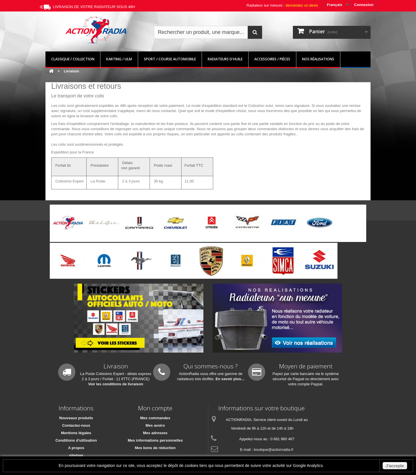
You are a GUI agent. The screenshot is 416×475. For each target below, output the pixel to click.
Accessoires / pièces (272, 59)
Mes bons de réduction (155, 448)
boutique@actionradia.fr (273, 449)
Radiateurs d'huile (225, 59)
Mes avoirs (155, 425)
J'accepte (395, 466)
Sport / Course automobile (170, 59)
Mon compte (155, 408)
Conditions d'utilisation (76, 440)
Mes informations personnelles (155, 440)
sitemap (76, 455)
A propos (76, 448)
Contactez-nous (76, 425)
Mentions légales (76, 433)
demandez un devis (302, 5)
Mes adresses (155, 433)
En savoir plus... (229, 379)
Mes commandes (155, 418)
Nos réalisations (318, 59)
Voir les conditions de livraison (115, 384)
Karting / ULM (119, 59)
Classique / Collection (72, 59)
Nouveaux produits (76, 418)
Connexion (363, 5)
